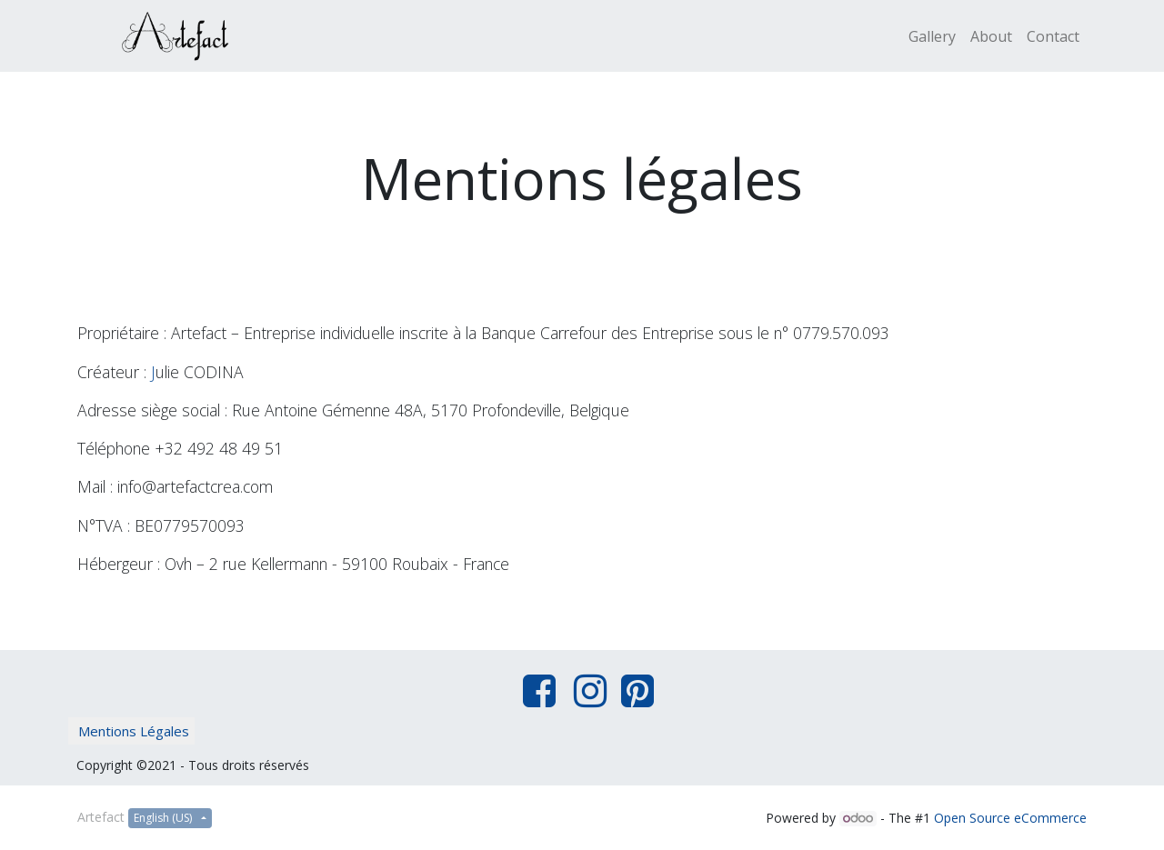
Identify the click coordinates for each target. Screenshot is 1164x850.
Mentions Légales (133, 731)
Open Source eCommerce (1010, 817)
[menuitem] (932, 36)
